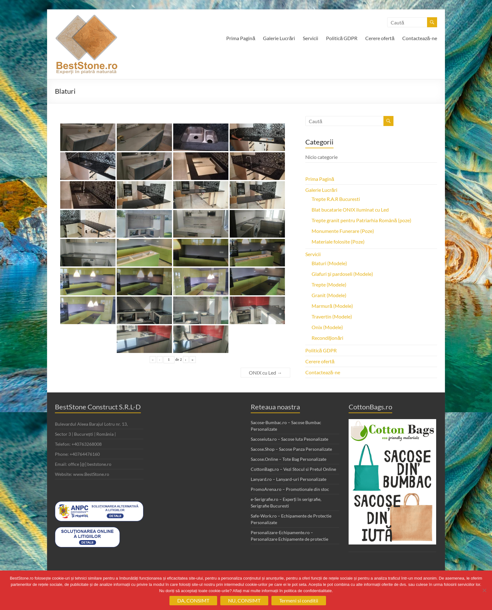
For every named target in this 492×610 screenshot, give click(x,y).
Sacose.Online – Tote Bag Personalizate (288, 459)
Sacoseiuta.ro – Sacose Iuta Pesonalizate (289, 439)
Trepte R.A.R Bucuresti (336, 199)
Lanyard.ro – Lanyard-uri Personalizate (288, 479)
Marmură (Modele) (332, 306)
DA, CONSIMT (193, 600)
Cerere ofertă (379, 38)
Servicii (310, 38)
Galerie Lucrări (279, 38)
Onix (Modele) (327, 327)
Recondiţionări (327, 338)
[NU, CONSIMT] (484, 590)
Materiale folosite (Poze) (338, 242)
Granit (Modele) (329, 295)
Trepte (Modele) (329, 284)
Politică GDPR (341, 38)
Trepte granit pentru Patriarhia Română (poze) (361, 220)
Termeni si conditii (298, 600)
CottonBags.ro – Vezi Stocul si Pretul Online (293, 469)
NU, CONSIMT (244, 600)
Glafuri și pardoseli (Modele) (342, 274)
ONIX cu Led (265, 373)
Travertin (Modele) (332, 316)
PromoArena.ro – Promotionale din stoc (290, 489)
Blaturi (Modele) (329, 263)
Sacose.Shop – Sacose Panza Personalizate (291, 449)
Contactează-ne (419, 38)
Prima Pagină (240, 38)
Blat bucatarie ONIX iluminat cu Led (350, 210)
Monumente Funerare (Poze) (343, 231)
